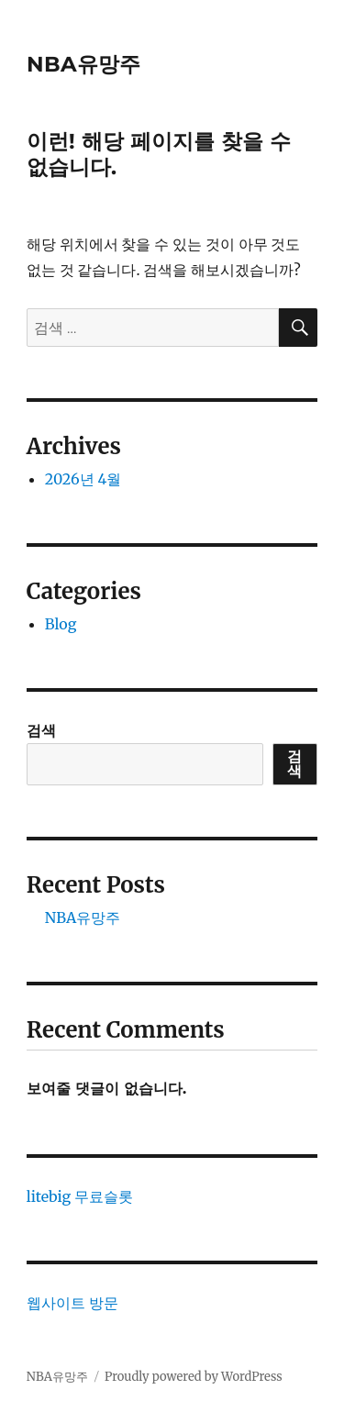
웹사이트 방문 (72, 1303)
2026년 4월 (83, 479)
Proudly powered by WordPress (194, 1376)
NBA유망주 (83, 64)
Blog (61, 624)
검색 (41, 730)
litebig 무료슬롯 (80, 1196)
